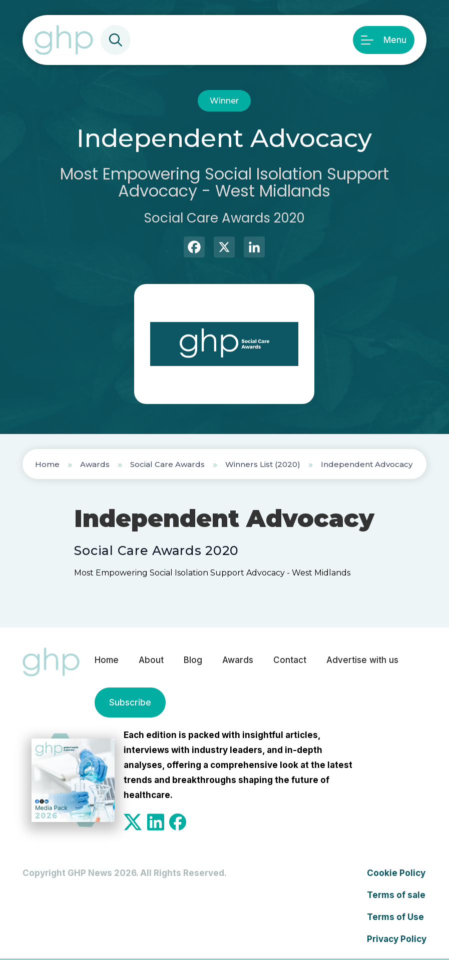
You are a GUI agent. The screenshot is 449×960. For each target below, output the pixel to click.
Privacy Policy (396, 939)
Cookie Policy (396, 873)
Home (47, 464)
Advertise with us (362, 660)
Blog (193, 660)
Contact (289, 660)
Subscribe (130, 703)
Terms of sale (396, 895)
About (151, 660)
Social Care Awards (167, 464)
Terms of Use (395, 917)
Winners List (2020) (262, 464)
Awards (95, 464)
